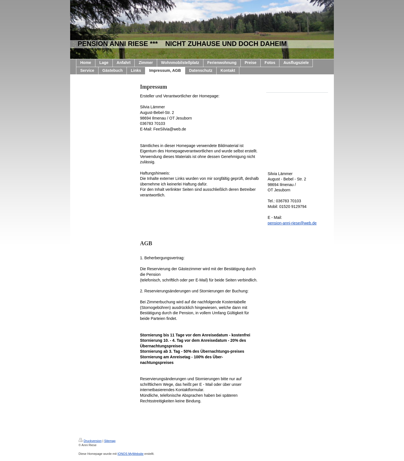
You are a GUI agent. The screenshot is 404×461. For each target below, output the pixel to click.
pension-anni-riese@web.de (292, 223)
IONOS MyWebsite (131, 453)
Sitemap (109, 440)
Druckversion (90, 440)
